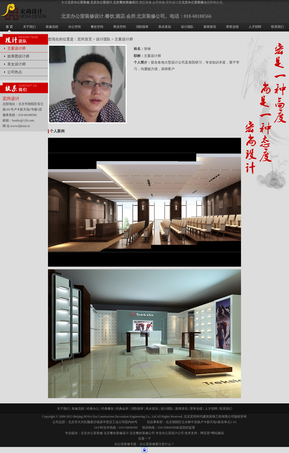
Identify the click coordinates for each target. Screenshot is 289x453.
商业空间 (119, 27)
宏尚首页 (84, 39)
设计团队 (103, 39)
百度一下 (144, 438)
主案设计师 (16, 48)
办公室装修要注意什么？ (157, 444)
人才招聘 (211, 408)
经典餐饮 (107, 408)
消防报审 (137, 408)
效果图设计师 (18, 56)
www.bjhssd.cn (20, 126)
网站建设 (217, 433)
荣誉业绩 (196, 408)
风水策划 (152, 408)
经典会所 (122, 408)
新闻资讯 (181, 408)
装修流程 (78, 408)
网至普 (205, 433)
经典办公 (93, 408)
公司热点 (14, 72)
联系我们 (226, 408)
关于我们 (63, 408)
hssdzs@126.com (23, 120)
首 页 (9, 27)
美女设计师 (16, 64)
